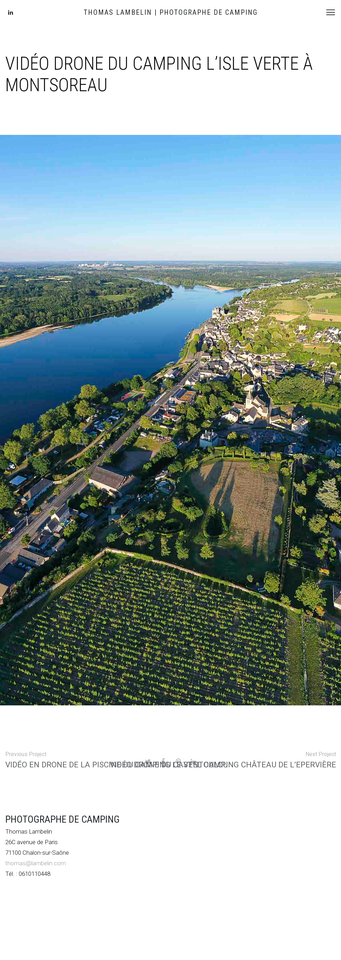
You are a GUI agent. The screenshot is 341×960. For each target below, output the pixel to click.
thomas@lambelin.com (35, 863)
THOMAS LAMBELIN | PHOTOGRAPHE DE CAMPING (171, 12)
